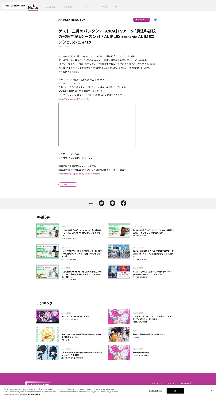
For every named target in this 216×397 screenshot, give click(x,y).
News (53, 7)
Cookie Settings (184, 383)
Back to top (68, 185)
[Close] (212, 392)
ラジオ (124, 7)
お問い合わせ (157, 383)
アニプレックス (170, 383)
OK (175, 392)
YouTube (70, 7)
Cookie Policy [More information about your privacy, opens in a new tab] (34, 395)
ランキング (89, 7)
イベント (107, 7)
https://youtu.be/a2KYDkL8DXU (73, 98)
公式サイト (142, 19)
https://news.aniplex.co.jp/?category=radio (79, 173)
